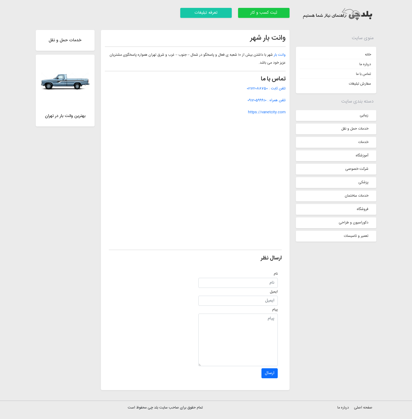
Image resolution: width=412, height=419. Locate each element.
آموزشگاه (362, 155)
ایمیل (274, 292)
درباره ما (365, 64)
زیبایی (364, 115)
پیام (275, 309)
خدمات (363, 142)
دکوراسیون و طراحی (353, 222)
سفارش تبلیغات (360, 84)
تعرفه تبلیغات (206, 12)
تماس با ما (363, 74)
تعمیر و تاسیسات (356, 236)
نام (276, 274)
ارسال (269, 373)
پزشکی (363, 182)
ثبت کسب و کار (263, 12)
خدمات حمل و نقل (354, 129)
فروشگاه (362, 209)
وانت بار (280, 55)
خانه (368, 55)
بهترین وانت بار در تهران (65, 116)
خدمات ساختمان (356, 196)
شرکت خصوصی (356, 169)
